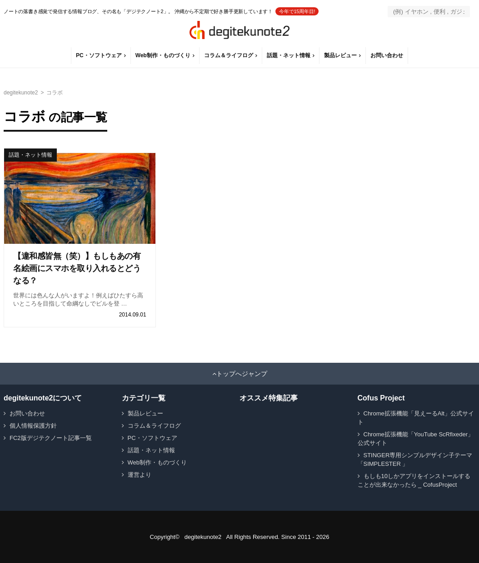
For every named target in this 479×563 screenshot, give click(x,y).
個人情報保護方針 (33, 425)
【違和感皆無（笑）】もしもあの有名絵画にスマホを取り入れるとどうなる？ (76, 268)
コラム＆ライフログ (228, 55)
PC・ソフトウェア (99, 55)
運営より (139, 474)
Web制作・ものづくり (162, 55)
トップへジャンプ (241, 373)
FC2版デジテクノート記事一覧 (51, 438)
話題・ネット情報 (288, 55)
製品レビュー (340, 55)
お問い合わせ (386, 55)
